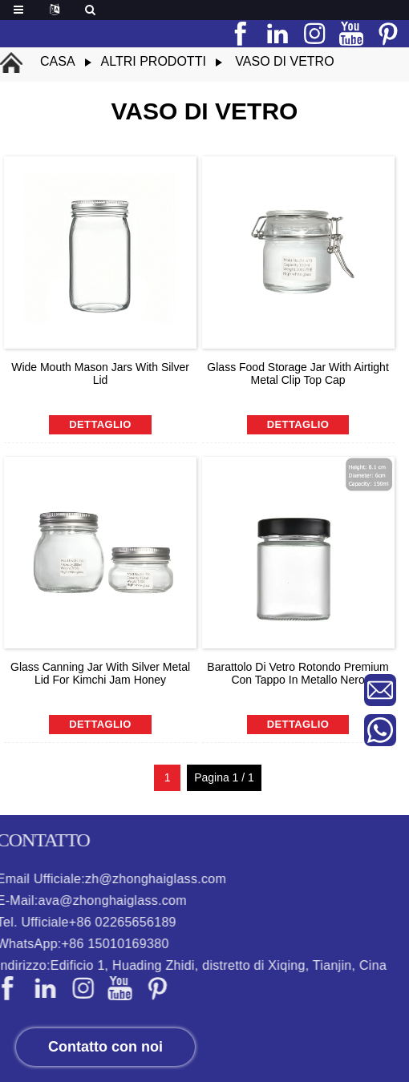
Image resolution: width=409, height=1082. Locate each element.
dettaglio (100, 424)
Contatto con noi (105, 1047)
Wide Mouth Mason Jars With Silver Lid (100, 373)
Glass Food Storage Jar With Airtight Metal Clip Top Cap (297, 373)
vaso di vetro (284, 61)
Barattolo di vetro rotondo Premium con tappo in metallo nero (297, 673)
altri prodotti (153, 61)
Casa (57, 61)
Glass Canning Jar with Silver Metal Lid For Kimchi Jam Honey (100, 673)
